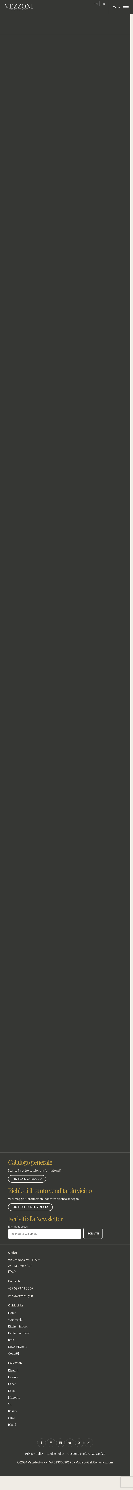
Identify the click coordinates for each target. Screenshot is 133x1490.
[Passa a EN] (95, 3)
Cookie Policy (56, 1453)
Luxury (13, 1377)
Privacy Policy (34, 1453)
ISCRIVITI (93, 1233)
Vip (10, 1404)
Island (12, 1424)
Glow (11, 1418)
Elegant (13, 1370)
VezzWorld (16, 1319)
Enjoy (12, 1391)
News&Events (17, 1347)
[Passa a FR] (103, 3)
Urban (12, 1384)
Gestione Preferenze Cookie (86, 1453)
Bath (11, 1340)
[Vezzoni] (18, 7)
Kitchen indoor (18, 1326)
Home (12, 1313)
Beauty (12, 1411)
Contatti (13, 1353)
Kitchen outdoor (19, 1333)
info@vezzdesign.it (20, 1296)
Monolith (14, 1397)
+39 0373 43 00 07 (20, 1288)
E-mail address (44, 1230)
